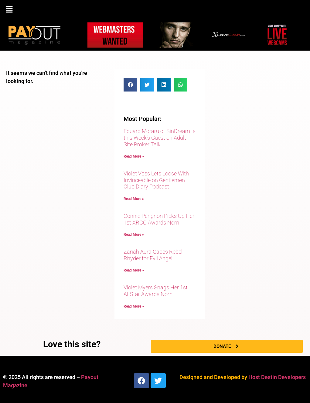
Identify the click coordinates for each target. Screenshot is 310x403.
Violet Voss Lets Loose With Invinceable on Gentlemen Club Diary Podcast (156, 180)
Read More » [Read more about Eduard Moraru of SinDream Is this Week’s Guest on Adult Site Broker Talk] (134, 156)
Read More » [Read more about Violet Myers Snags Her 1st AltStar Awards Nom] (134, 306)
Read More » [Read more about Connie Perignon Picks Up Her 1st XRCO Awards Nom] (134, 234)
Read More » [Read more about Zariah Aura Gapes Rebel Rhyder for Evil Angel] (134, 270)
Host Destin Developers (277, 377)
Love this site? (71, 344)
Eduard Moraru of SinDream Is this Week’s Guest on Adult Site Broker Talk (160, 137)
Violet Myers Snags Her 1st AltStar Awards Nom (156, 290)
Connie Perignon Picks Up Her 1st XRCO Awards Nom (159, 219)
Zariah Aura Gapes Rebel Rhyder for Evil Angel (153, 254)
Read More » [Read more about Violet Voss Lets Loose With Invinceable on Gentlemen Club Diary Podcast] (134, 199)
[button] (155, 9)
